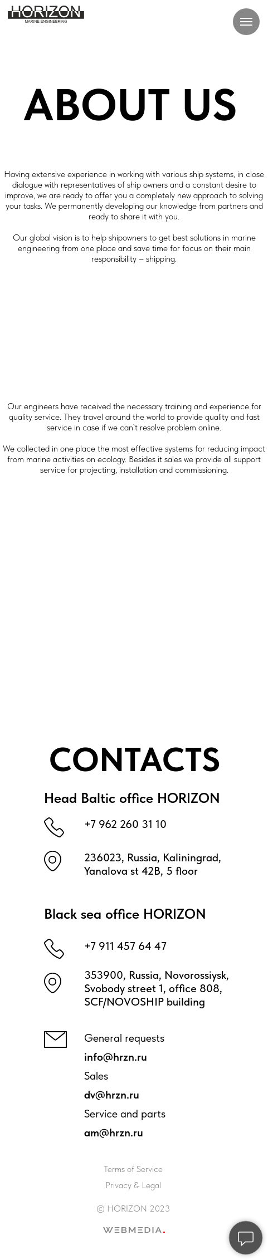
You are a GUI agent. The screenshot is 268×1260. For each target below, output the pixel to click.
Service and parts (124, 1113)
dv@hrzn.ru (111, 1094)
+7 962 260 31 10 (125, 824)
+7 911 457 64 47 (125, 946)
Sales (96, 1075)
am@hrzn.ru (113, 1132)
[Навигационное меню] (246, 22)
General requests (124, 1038)
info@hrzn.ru (115, 1056)
